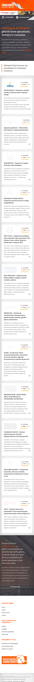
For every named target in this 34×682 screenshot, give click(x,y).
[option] (17, 13)
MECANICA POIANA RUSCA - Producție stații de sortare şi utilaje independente (16, 199)
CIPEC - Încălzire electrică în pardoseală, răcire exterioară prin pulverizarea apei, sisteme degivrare (17, 505)
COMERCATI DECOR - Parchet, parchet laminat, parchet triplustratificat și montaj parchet (16, 429)
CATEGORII (7, 17)
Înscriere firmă (22, 17)
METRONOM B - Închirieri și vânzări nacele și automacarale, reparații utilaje (16, 92)
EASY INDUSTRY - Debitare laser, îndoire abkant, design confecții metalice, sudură (15, 275)
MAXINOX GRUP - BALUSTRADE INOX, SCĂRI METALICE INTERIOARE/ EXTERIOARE (15, 392)
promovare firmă (15, 580)
